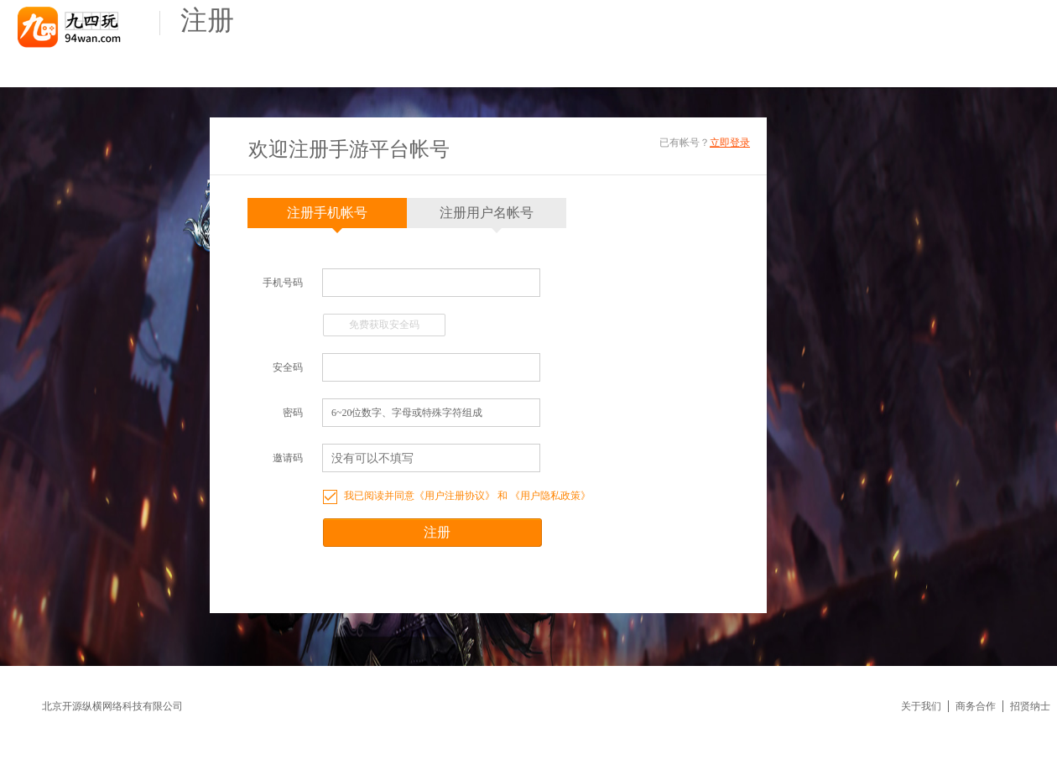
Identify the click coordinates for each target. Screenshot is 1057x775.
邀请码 (288, 458)
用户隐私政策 (550, 496)
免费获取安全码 (384, 324)
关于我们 (921, 706)
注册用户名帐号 (487, 216)
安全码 (288, 367)
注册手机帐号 (327, 216)
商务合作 (975, 706)
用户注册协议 (454, 496)
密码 (293, 413)
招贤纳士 (1030, 706)
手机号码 (283, 283)
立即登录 (730, 142)
